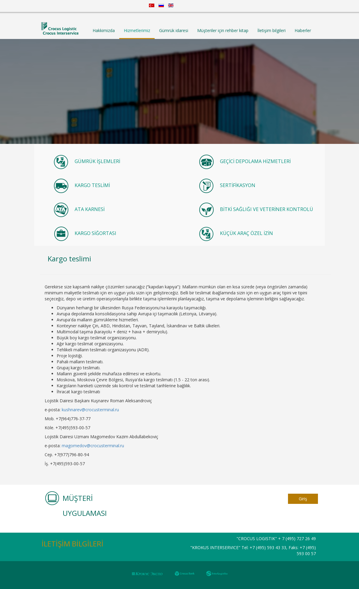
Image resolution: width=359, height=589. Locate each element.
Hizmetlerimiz (137, 30)
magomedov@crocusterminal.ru (93, 445)
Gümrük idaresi (173, 30)
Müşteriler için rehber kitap (222, 30)
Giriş (303, 498)
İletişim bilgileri (271, 30)
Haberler (303, 30)
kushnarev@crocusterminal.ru (90, 409)
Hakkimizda (104, 30)
